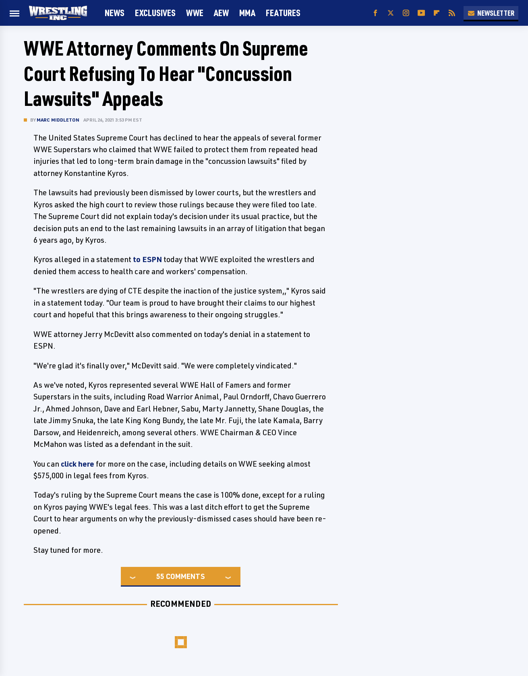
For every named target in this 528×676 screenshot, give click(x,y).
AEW (221, 12)
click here (77, 464)
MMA (247, 12)
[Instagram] (406, 13)
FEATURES (283, 12)
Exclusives (155, 12)
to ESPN (147, 259)
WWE (194, 12)
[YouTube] (421, 13)
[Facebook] (375, 13)
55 (160, 576)
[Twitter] (390, 13)
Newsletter (491, 12)
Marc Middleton (58, 120)
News (114, 12)
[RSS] (452, 13)
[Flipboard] (436, 13)
